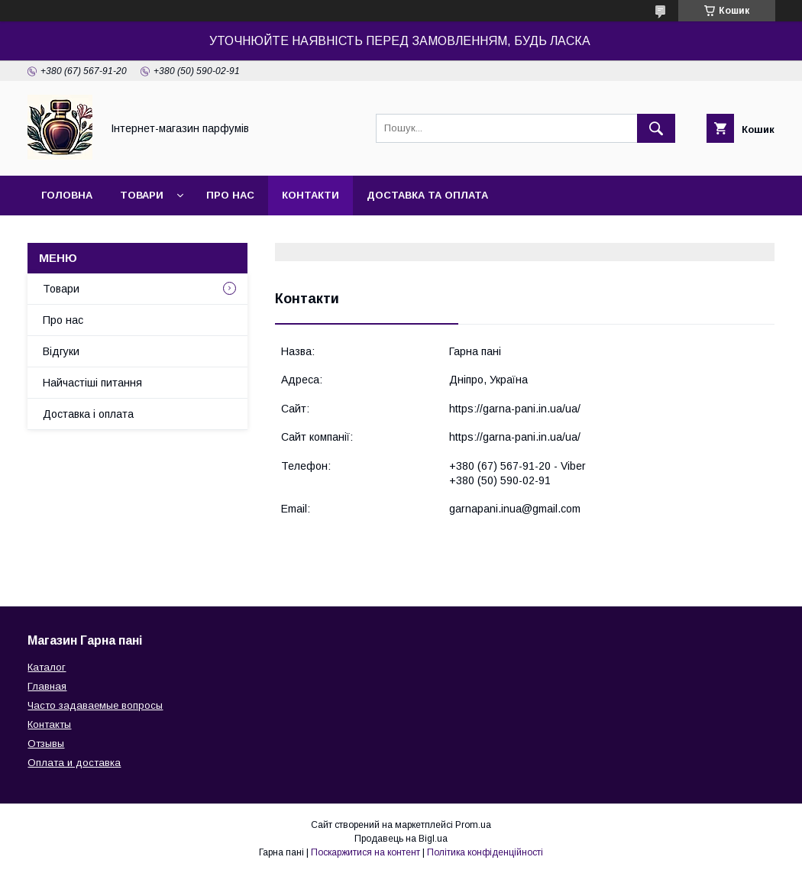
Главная (46, 686)
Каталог (46, 667)
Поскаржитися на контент (365, 852)
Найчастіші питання (92, 383)
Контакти (310, 195)
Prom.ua (473, 825)
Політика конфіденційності (485, 852)
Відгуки (61, 351)
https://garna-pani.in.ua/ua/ (514, 409)
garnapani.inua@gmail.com (514, 509)
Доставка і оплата (88, 414)
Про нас (230, 195)
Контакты (49, 724)
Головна (66, 195)
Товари (141, 195)
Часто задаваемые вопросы (95, 705)
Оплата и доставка (74, 762)
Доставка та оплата (427, 195)
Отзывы (45, 743)
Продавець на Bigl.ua (401, 838)
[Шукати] (656, 128)
